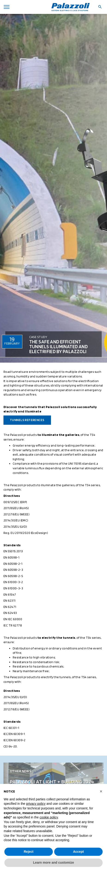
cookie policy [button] (49, 817)
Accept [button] (78, 851)
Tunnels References (27, 420)
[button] (101, 791)
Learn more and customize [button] (53, 862)
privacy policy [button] (35, 803)
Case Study (38, 337)
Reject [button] (28, 851)
